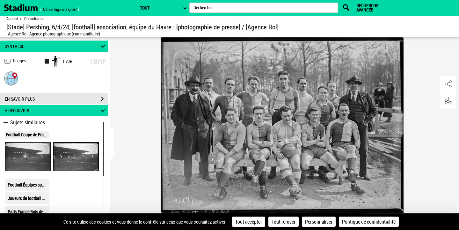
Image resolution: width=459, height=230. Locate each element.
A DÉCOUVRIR (56, 110)
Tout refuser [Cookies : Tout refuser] (283, 221)
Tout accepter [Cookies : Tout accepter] (248, 221)
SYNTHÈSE (56, 46)
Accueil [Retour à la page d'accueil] (12, 18)
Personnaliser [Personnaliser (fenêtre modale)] (318, 221)
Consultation (34, 18)
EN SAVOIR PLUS (56, 99)
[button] (11, 78)
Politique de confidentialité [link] (369, 221)
